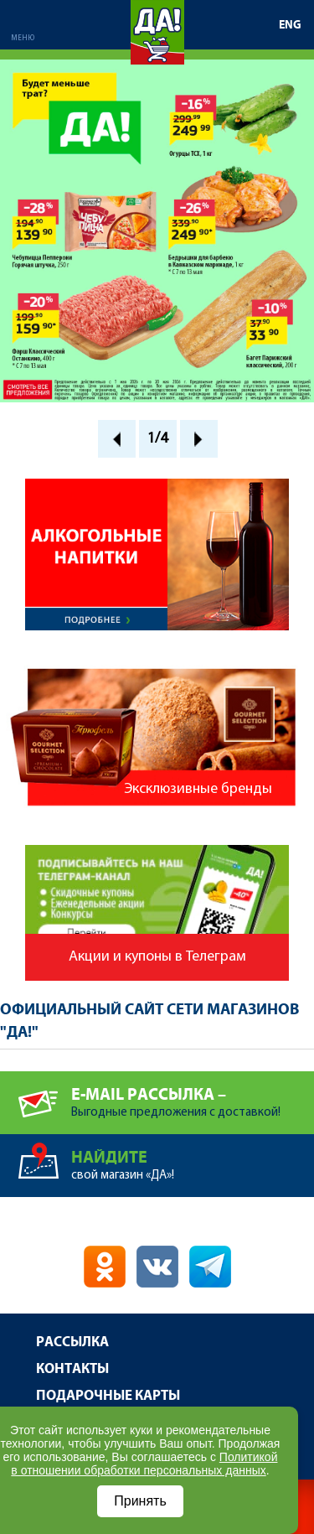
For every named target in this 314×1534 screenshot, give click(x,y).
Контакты (72, 1369)
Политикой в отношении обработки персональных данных (144, 1463)
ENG (290, 25)
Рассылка (72, 1342)
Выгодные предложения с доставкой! (192, 1095)
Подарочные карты (108, 1396)
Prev (117, 439)
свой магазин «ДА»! (192, 1158)
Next (199, 439)
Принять (140, 1501)
